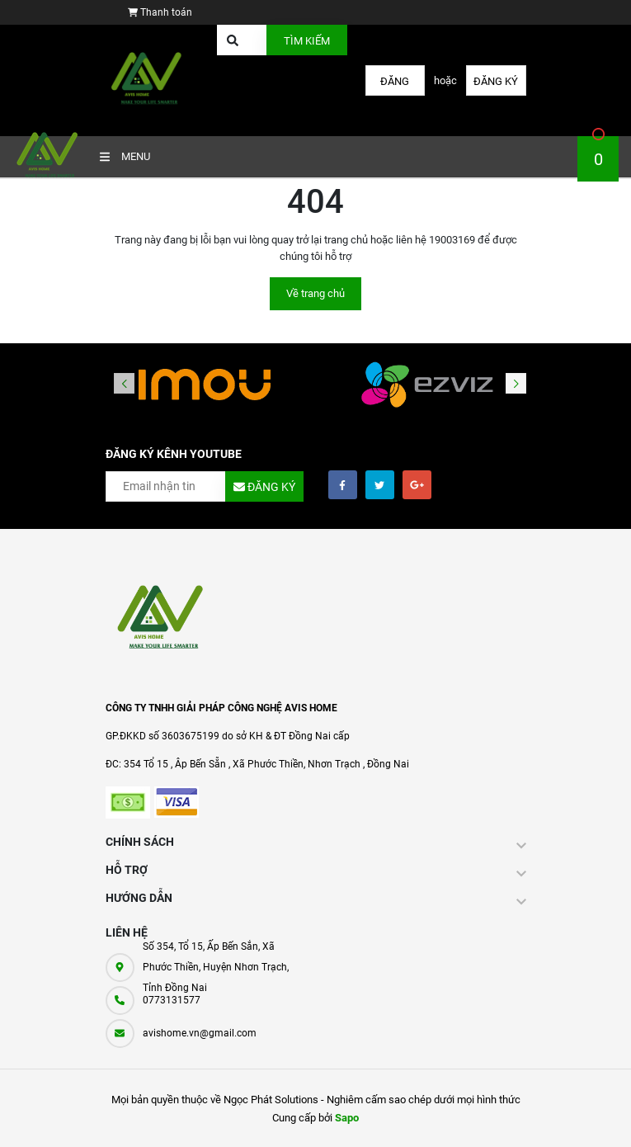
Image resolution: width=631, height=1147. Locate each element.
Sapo (347, 1118)
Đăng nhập (394, 85)
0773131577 (171, 1000)
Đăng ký (495, 81)
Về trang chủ (315, 293)
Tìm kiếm (307, 41)
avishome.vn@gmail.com (200, 1033)
